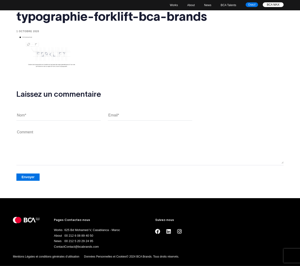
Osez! (252, 4)
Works (174, 5)
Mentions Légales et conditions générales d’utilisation (46, 256)
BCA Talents (228, 5)
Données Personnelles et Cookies (105, 256)
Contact (59, 246)
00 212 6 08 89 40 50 (78, 235)
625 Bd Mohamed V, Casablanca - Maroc (92, 230)
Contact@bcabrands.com (81, 246)
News (207, 5)
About (191, 5)
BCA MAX (273, 4)
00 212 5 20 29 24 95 (78, 241)
